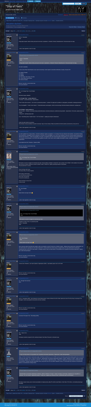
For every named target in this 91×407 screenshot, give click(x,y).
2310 (21, 31)
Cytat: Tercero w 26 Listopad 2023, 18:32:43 (29, 55)
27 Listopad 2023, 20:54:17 (23, 330)
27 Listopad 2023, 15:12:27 (23, 278)
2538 (33, 31)
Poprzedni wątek (73, 26)
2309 (18, 31)
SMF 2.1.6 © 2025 (8, 404)
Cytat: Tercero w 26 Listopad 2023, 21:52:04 (29, 154)
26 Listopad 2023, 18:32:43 (23, 34)
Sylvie (53, 20)
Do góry (8, 390)
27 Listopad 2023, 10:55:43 (23, 203)
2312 (27, 31)
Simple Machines (14, 404)
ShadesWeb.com (14, 405)
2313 (29, 31)
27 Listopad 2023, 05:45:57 (23, 131)
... (16, 31)
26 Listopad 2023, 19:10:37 (23, 52)
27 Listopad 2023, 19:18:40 (23, 313)
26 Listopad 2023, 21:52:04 (23, 88)
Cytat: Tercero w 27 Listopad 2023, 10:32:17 (29, 234)
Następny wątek (81, 26)
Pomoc (74, 404)
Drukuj (83, 390)
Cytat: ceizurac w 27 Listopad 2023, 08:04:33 (29, 206)
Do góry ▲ (84, 404)
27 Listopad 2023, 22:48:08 (23, 348)
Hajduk (8, 348)
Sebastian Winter (11, 52)
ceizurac (9, 151)
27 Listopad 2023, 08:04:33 (23, 151)
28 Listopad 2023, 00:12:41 (23, 367)
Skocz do (67, 396)
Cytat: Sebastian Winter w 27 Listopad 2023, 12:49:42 (31, 351)
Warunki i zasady (79, 404)
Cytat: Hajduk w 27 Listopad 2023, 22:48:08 (29, 370)
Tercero (9, 34)
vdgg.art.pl (66, 14)
